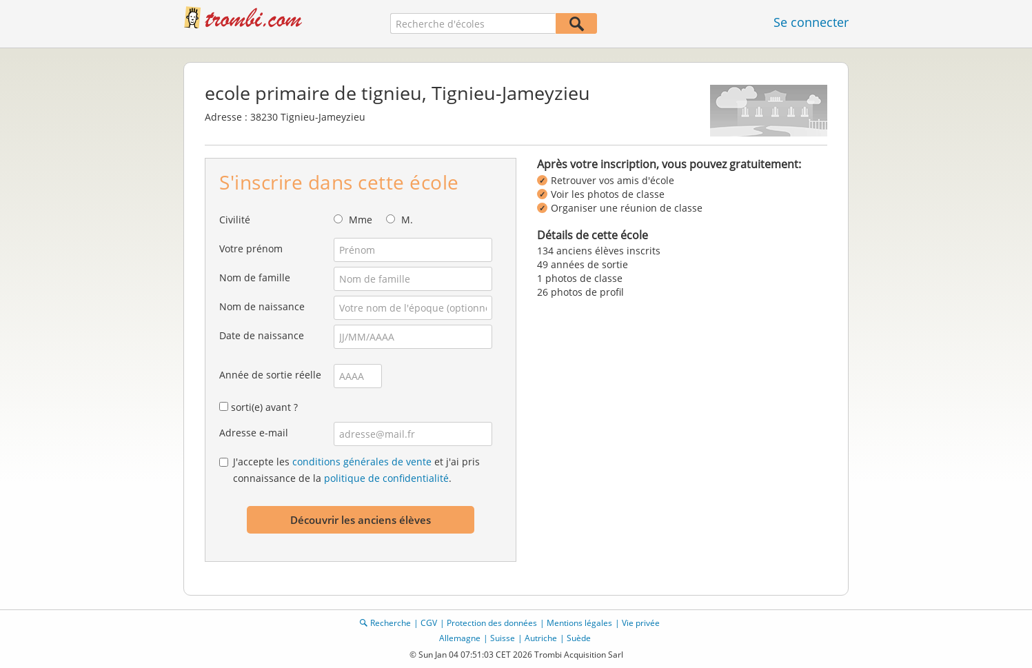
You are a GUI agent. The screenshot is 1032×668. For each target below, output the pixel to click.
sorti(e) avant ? (264, 407)
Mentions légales (579, 623)
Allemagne (459, 638)
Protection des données (492, 623)
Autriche (541, 638)
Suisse (502, 638)
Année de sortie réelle (270, 374)
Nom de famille (254, 277)
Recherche (390, 623)
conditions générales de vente (362, 461)
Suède (579, 638)
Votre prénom (251, 248)
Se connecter (811, 22)
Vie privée (641, 623)
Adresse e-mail (253, 432)
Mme (360, 219)
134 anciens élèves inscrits (598, 250)
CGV (429, 623)
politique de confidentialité (386, 478)
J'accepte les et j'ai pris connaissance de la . (356, 470)
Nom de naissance (262, 306)
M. (407, 219)
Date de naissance (261, 335)
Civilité (234, 219)
